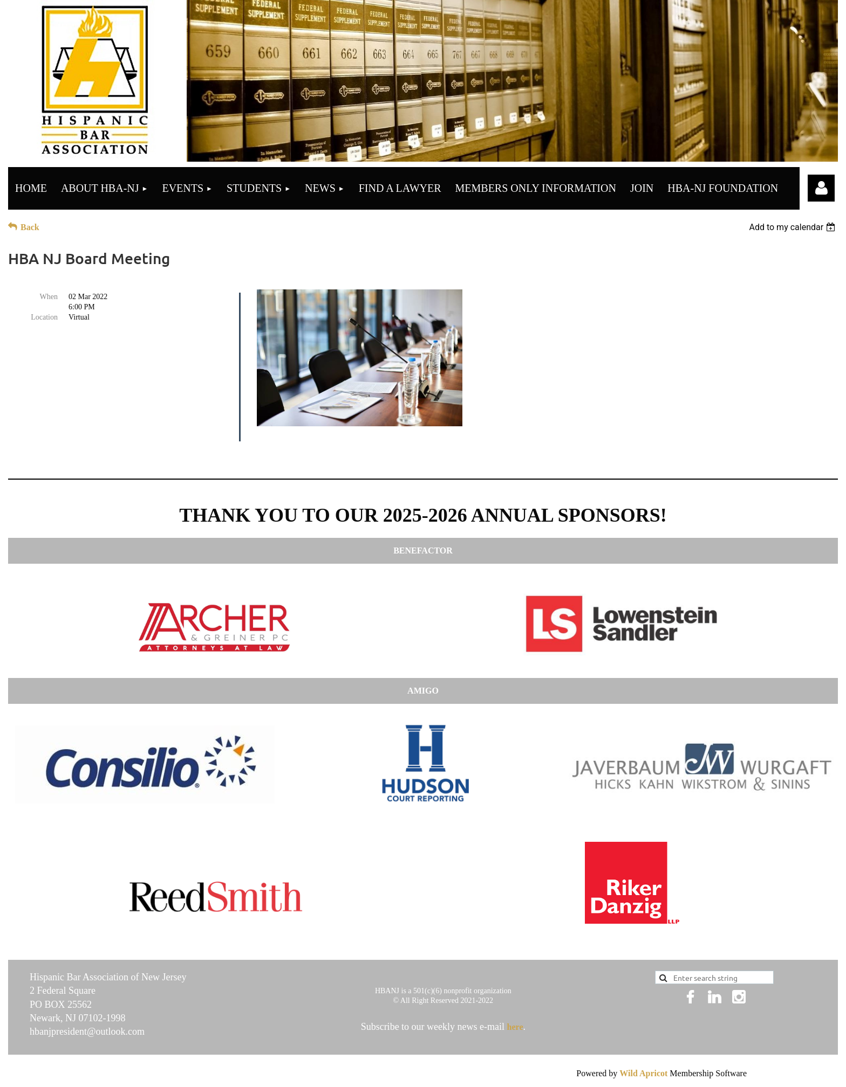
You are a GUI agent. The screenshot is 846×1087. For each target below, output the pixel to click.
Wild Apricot (643, 1073)
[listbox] (793, 227)
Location (44, 317)
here (515, 1026)
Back (30, 227)
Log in (821, 188)
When (49, 297)
